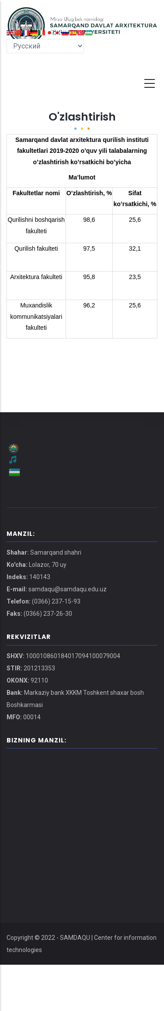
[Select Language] (45, 46)
